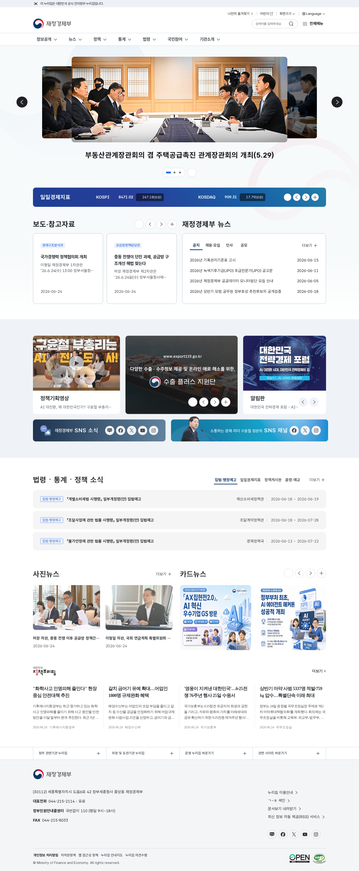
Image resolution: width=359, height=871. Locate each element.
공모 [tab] (244, 245)
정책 (97, 39)
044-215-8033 (55, 820)
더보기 (310, 245)
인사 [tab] (229, 245)
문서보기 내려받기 (285, 808)
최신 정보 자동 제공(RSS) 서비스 (297, 816)
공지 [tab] (198, 246)
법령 (146, 39)
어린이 (266, 14)
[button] (169, 172)
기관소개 (207, 39)
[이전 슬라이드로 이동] (21, 102)
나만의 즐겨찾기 (241, 14)
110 (84, 811)
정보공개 (44, 39)
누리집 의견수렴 (136, 855)
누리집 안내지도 (112, 855)
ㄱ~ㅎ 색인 (279, 800)
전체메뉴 (316, 23)
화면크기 (288, 14)
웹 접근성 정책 (88, 855)
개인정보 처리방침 (45, 855)
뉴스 (72, 39)
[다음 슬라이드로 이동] (337, 102)
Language (314, 14)
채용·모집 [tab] (212, 245)
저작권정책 (68, 855)
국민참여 (175, 39)
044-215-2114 (62, 801)
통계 (121, 39)
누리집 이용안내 (283, 792)
